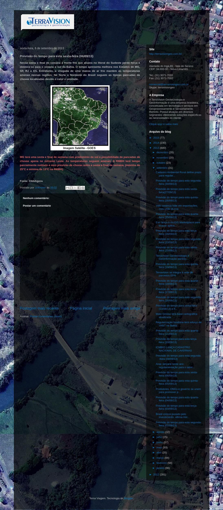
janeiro (160, 468)
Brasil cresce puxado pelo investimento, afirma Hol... (172, 416)
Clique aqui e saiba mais (163, 124)
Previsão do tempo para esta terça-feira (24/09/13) (176, 232)
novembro (162, 157)
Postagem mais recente (39, 308)
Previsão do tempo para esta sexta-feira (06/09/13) (177, 374)
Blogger (128, 498)
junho (160, 442)
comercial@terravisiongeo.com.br (169, 84)
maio (159, 447)
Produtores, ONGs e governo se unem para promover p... (178, 390)
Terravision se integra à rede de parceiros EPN (174, 274)
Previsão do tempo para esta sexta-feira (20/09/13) (177, 249)
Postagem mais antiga (121, 308)
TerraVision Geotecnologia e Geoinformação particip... (172, 257)
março (160, 457)
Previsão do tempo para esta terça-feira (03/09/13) (176, 407)
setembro (162, 167)
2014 (156, 142)
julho (159, 437)
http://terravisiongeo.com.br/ (165, 53)
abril (159, 452)
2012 (156, 474)
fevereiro (161, 462)
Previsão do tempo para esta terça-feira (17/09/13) (176, 291)
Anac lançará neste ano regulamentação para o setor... (175, 365)
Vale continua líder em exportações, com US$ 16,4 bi (177, 207)
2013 (156, 147)
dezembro (162, 152)
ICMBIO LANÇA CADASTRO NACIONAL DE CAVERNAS (174, 349)
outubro (161, 162)
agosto (160, 431)
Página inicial (81, 308)
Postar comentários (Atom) (46, 316)
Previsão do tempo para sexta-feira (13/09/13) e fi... (176, 307)
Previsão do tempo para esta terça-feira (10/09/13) (176, 340)
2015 (156, 137)
